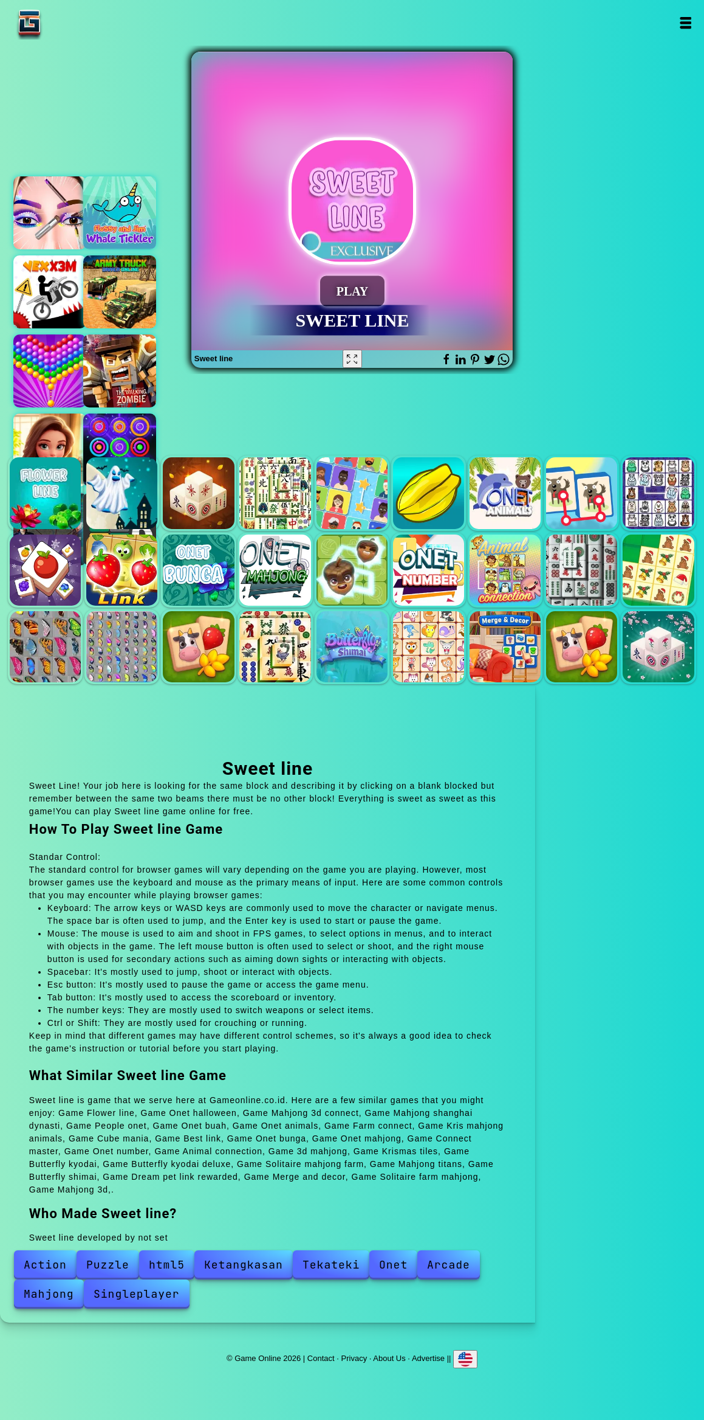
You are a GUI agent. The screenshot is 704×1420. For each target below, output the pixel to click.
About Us (389, 1358)
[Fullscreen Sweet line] (352, 359)
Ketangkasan (243, 1265)
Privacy (354, 1358)
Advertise (428, 1358)
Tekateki (331, 1265)
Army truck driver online (119, 291)
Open (685, 23)
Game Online (67, 23)
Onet (393, 1265)
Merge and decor (505, 646)
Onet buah (428, 492)
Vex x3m (49, 291)
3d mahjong (581, 570)
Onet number (428, 570)
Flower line (45, 492)
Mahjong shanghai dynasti (274, 492)
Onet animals (505, 492)
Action (45, 1265)
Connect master (352, 570)
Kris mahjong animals (658, 492)
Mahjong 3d (658, 646)
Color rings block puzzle (119, 450)
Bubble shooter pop (49, 370)
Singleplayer (137, 1294)
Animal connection (505, 570)
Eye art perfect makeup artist (49, 212)
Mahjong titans (274, 646)
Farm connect (581, 492)
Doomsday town (119, 370)
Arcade (448, 1265)
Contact (321, 1358)
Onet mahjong (274, 570)
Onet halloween (121, 492)
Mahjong (49, 1294)
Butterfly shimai (352, 646)
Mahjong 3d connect (198, 492)
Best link (121, 570)
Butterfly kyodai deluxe (121, 646)
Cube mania (45, 570)
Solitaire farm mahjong (581, 646)
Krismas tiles (658, 570)
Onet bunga (198, 570)
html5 (167, 1265)
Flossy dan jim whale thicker (119, 212)
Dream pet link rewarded (428, 646)
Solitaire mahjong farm (198, 646)
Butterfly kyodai (45, 646)
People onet (352, 492)
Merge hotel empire (49, 450)
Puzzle (107, 1265)
